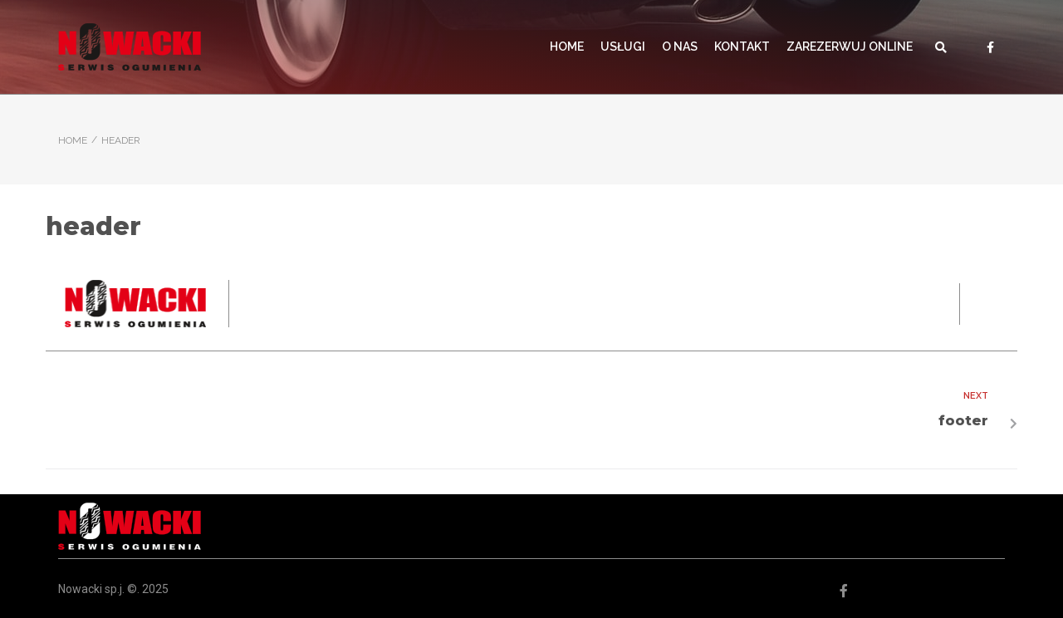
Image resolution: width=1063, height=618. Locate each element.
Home (72, 140)
